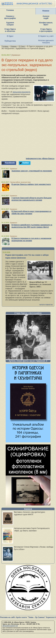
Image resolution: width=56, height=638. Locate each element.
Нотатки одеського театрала (46, 41)
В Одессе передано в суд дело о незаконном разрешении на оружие (31, 239)
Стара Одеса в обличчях (10, 30)
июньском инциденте (21, 92)
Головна (10, 10)
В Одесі (10, 36)
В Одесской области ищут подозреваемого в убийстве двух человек (31, 212)
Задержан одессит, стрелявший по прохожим (31, 171)
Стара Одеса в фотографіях (46, 30)
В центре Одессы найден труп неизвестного (31, 184)
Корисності (51, 617)
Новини (45, 11)
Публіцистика (10, 41)
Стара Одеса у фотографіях (28, 313)
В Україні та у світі (45, 36)
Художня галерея (10, 24)
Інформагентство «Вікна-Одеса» (40, 159)
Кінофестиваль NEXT (46, 24)
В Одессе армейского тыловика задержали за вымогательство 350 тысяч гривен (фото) (31, 226)
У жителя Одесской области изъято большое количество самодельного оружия (31, 199)
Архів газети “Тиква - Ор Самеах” (30, 617)
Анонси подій (46, 17)
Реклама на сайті (7, 617)
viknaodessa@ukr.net (10, 626)
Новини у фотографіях (10, 17)
